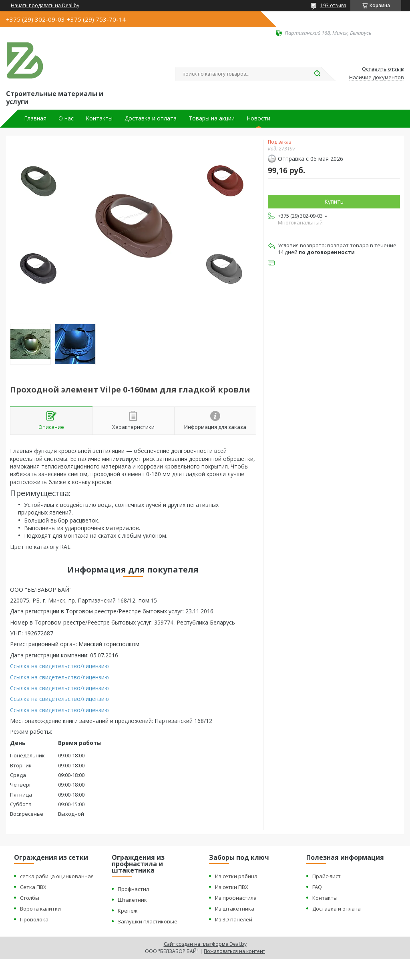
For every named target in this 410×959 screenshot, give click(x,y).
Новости (258, 118)
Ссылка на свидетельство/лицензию (59, 666)
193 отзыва (333, 5)
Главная (35, 118)
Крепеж (127, 910)
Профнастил (133, 889)
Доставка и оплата (151, 118)
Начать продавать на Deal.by (45, 5)
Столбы (29, 897)
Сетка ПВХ (33, 887)
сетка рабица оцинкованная (57, 876)
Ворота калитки (40, 908)
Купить (334, 201)
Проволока (34, 919)
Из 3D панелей (233, 919)
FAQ (317, 887)
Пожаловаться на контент (234, 951)
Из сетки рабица (236, 876)
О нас (66, 118)
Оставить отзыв (383, 69)
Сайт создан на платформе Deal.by (205, 944)
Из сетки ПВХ (231, 887)
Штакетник (132, 899)
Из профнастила (236, 897)
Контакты (99, 118)
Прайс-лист (326, 876)
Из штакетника (234, 908)
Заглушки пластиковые (147, 921)
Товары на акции (212, 118)
